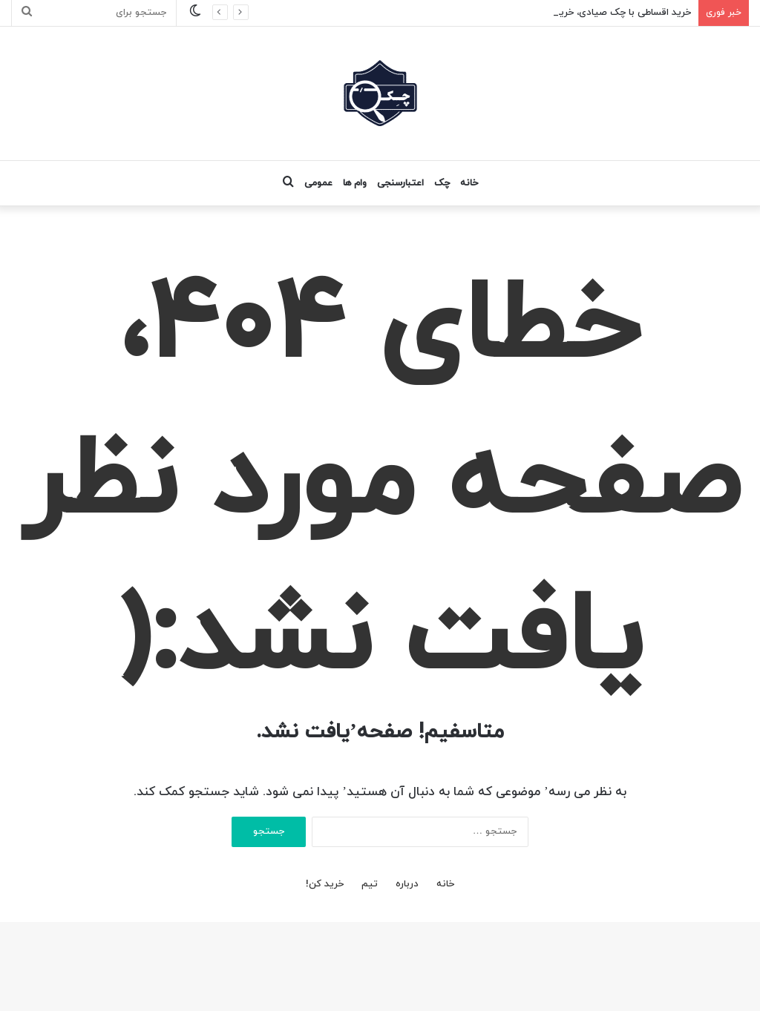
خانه (469, 183)
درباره (407, 884)
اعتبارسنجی (400, 183)
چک (442, 183)
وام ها (355, 183)
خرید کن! (325, 884)
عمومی (318, 183)
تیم (369, 884)
